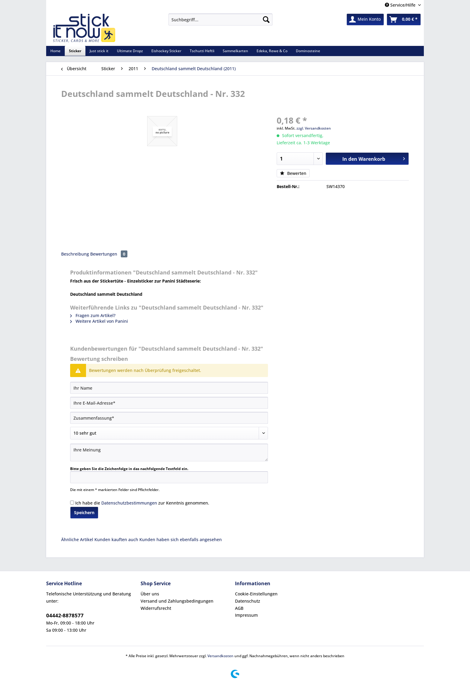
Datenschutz (247, 601)
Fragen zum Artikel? (92, 315)
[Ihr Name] (169, 388)
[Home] (55, 51)
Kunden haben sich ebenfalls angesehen (180, 539)
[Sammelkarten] (235, 51)
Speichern (84, 512)
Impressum (246, 615)
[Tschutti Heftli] (202, 51)
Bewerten (293, 173)
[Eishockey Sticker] (166, 51)
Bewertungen (108, 254)
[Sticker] (75, 51)
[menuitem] (220, 22)
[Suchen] (266, 19)
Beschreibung (75, 254)
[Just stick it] (99, 51)
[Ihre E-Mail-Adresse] (169, 403)
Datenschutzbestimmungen (129, 503)
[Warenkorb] (404, 19)
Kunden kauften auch (116, 539)
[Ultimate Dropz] (130, 51)
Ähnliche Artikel (77, 539)
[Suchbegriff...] (220, 19)
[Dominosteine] (308, 51)
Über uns (150, 594)
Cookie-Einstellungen (256, 594)
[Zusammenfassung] (169, 418)
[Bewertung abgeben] (169, 433)
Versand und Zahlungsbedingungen (177, 601)
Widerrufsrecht (156, 608)
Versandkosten (220, 655)
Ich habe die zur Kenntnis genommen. (142, 503)
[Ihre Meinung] (169, 452)
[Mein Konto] (365, 19)
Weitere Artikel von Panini (99, 321)
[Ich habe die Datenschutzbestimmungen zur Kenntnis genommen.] (72, 503)
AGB (239, 608)
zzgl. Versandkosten (313, 128)
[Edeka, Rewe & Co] (272, 51)
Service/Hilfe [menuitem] (401, 5)
